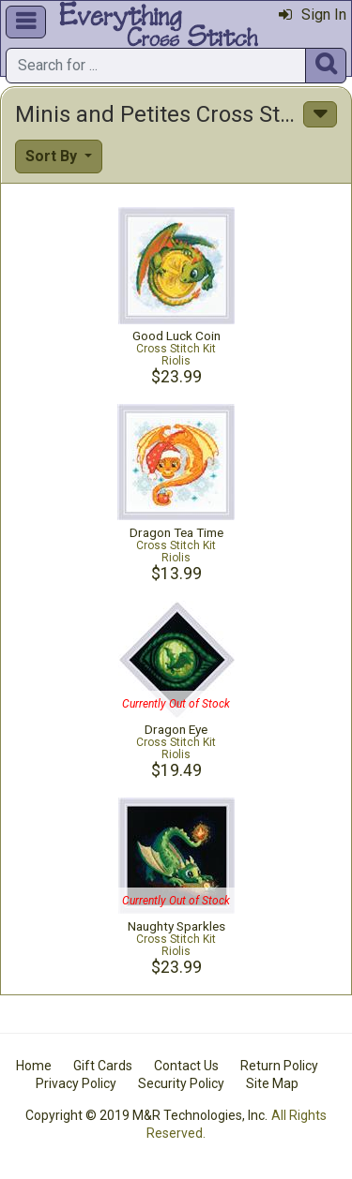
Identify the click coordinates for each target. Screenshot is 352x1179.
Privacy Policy (76, 1083)
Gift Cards (102, 1065)
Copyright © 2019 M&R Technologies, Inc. (146, 1115)
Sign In (312, 14)
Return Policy (279, 1065)
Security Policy (181, 1083)
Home (34, 1065)
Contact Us (186, 1065)
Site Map (272, 1083)
